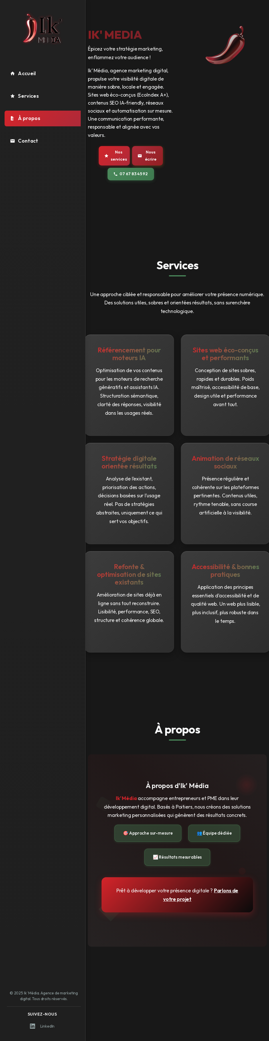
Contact (24, 140)
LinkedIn (42, 1026)
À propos (25, 118)
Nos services (115, 155)
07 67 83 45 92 (130, 173)
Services (24, 96)
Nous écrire (147, 155)
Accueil (23, 73)
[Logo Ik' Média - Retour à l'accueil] (42, 28)
